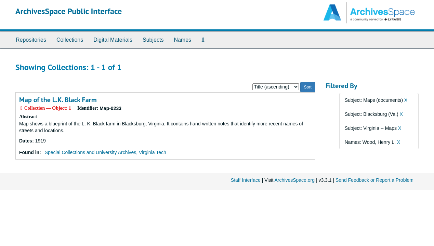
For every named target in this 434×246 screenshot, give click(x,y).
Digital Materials (112, 40)
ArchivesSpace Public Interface (68, 11)
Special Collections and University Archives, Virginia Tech (105, 152)
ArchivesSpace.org (294, 180)
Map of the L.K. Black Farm (58, 99)
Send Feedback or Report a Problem (374, 180)
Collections (69, 40)
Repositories (31, 40)
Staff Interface (246, 180)
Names (182, 40)
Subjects (153, 40)
